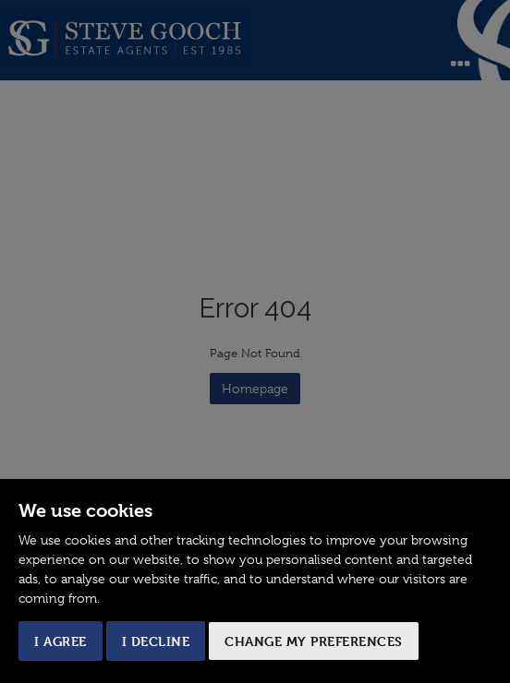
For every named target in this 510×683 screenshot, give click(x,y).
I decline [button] (156, 641)
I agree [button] (60, 641)
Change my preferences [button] (314, 641)
